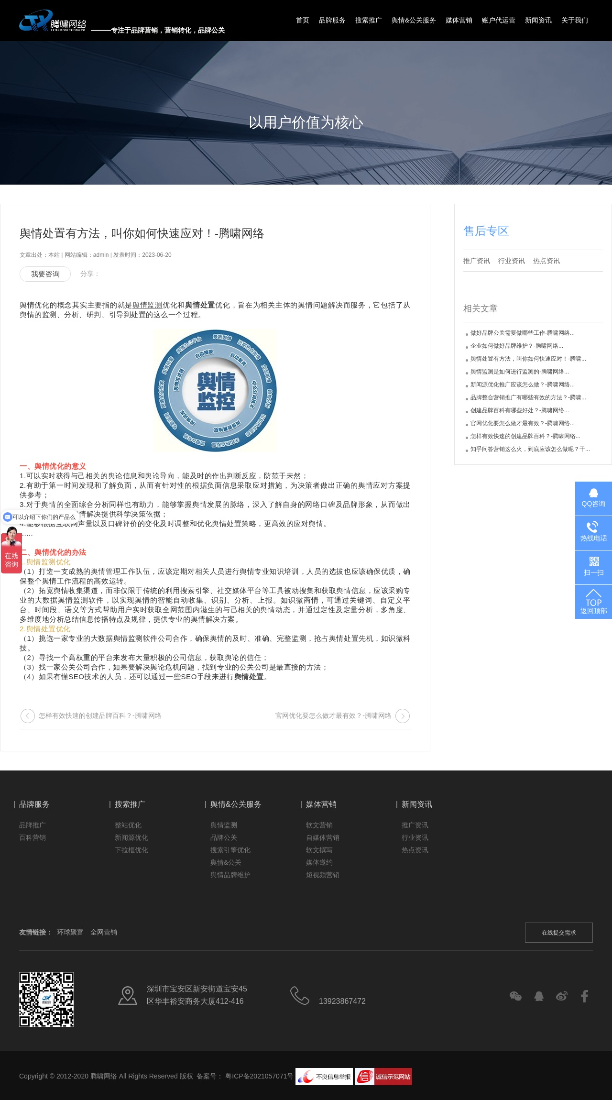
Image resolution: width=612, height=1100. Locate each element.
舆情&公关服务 (414, 20)
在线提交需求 (559, 932)
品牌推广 (32, 825)
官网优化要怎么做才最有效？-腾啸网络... (522, 423)
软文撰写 (319, 850)
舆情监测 (223, 825)
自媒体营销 (322, 837)
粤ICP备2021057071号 (259, 1075)
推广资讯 (476, 260)
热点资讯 (546, 260)
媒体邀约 (319, 862)
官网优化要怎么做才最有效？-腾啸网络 (333, 715)
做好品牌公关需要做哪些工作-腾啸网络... (522, 333)
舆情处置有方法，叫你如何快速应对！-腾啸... (528, 358)
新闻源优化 (131, 837)
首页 (302, 20)
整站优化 (128, 825)
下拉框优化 (131, 850)
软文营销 (319, 825)
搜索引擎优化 (230, 850)
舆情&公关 (225, 862)
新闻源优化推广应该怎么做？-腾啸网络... (522, 384)
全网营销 (103, 932)
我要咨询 (45, 274)
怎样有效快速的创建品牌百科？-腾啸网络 (100, 715)
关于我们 (574, 20)
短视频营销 (322, 875)
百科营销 (32, 837)
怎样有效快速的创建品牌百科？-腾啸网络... (525, 436)
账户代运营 (498, 20)
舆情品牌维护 (230, 875)
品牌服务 (332, 20)
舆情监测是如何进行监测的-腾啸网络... (519, 371)
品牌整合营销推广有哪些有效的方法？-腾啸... (528, 397)
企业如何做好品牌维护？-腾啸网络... (516, 345)
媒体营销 (459, 20)
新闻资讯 (538, 20)
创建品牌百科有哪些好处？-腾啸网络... (519, 410)
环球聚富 (70, 932)
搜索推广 (368, 20)
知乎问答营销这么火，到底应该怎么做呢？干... (530, 449)
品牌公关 (223, 837)
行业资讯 (511, 260)
